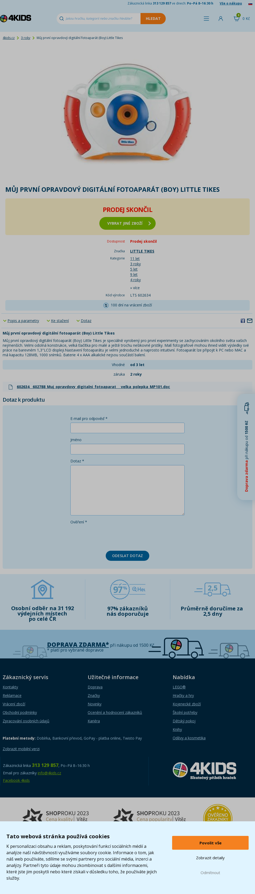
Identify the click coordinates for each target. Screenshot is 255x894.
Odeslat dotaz (127, 555)
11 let (135, 258)
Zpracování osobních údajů (26, 720)
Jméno (76, 439)
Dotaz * (77, 460)
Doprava (95, 686)
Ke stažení (60, 320)
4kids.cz (9, 38)
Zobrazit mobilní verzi (21, 748)
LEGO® (179, 686)
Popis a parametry (23, 320)
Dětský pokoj (184, 720)
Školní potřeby (185, 712)
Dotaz (86, 320)
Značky (94, 695)
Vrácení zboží (14, 703)
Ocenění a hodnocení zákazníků (115, 712)
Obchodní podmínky (20, 712)
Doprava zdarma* (78, 644)
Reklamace (12, 695)
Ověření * (78, 521)
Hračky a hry (183, 695)
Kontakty (10, 686)
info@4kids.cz (49, 772)
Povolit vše (210, 842)
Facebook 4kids (16, 780)
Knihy (177, 729)
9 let (134, 274)
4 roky (135, 279)
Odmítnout (210, 872)
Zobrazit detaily (210, 857)
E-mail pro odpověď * (89, 418)
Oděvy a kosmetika (189, 737)
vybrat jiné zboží (129, 223)
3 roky (25, 38)
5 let (134, 269)
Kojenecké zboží (187, 703)
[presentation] (110, 536)
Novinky (94, 703)
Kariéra (94, 720)
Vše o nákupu (231, 3)
